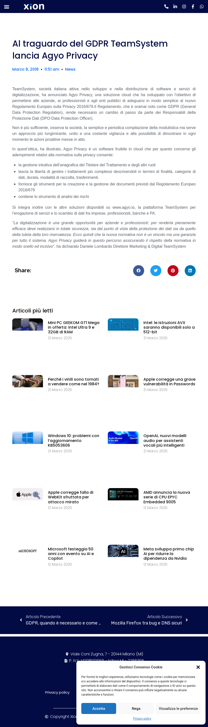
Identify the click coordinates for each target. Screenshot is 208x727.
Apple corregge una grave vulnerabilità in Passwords (169, 381)
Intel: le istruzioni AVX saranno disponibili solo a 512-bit (169, 327)
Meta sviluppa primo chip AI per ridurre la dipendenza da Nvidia (168, 553)
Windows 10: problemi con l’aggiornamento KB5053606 (73, 440)
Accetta (98, 708)
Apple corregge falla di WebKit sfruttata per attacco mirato (70, 497)
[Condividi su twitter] (155, 270)
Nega (136, 708)
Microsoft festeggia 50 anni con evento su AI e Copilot (71, 553)
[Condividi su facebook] (138, 270)
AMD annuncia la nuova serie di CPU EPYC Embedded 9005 (166, 497)
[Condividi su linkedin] (190, 270)
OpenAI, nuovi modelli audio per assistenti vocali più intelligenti (164, 440)
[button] (198, 667)
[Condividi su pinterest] (173, 270)
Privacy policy (142, 718)
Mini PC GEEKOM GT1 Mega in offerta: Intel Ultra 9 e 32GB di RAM (73, 327)
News (70, 69)
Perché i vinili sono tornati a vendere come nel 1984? (73, 381)
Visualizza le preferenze (178, 708)
